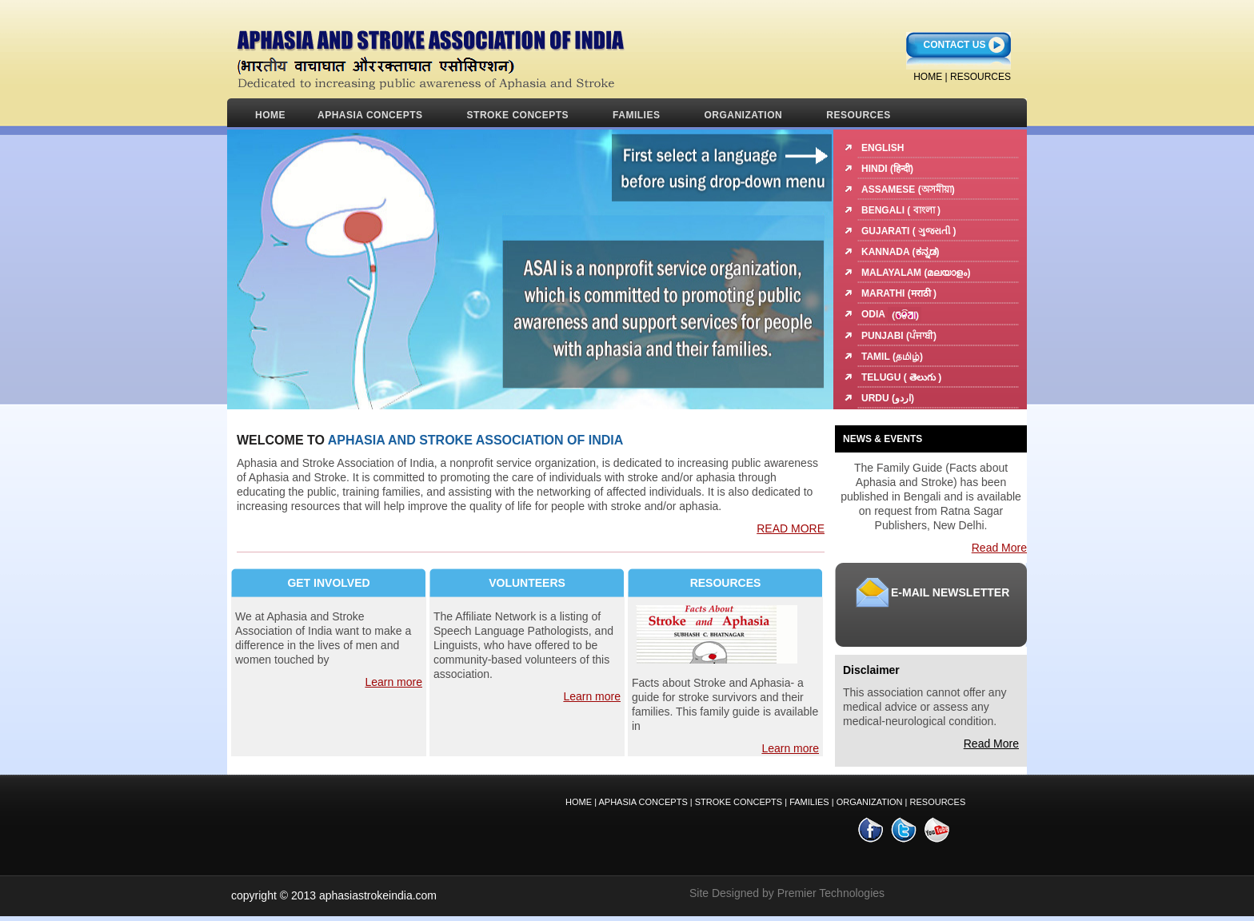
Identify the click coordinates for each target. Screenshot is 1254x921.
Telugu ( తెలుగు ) (901, 377)
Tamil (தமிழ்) (892, 356)
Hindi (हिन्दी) (887, 168)
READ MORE (791, 528)
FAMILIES (636, 115)
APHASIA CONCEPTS (370, 115)
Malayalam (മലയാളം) (915, 272)
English (882, 148)
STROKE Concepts (740, 802)
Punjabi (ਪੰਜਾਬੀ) (899, 335)
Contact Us (955, 44)
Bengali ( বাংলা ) (900, 210)
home (927, 76)
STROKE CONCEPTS (518, 115)
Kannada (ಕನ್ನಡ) (900, 251)
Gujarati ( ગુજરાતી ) (908, 231)
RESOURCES (980, 76)
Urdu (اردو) (887, 398)
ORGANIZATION (743, 115)
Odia (891, 314)
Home (270, 115)
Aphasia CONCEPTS (642, 802)
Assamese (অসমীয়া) (908, 189)
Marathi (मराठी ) (899, 293)
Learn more (393, 682)
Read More (999, 547)
